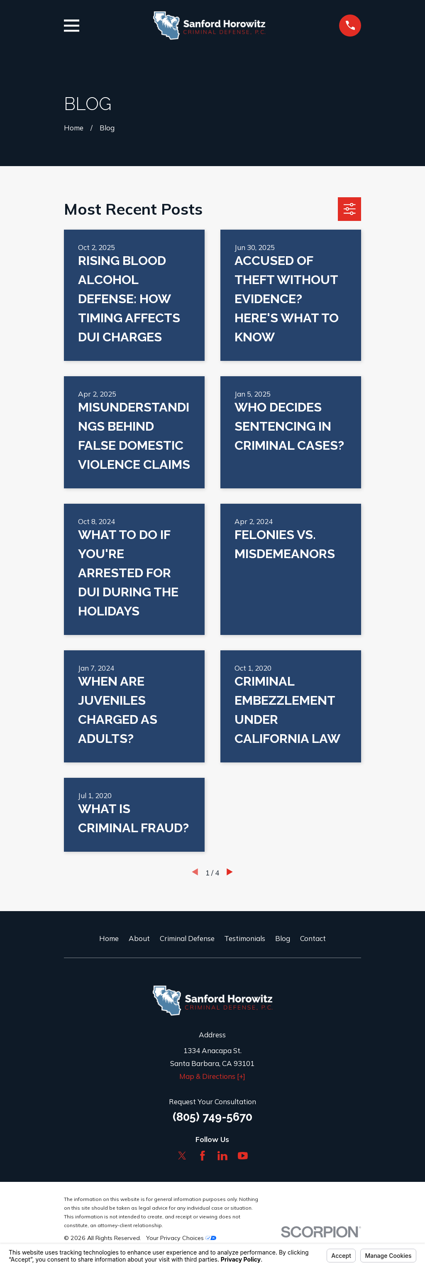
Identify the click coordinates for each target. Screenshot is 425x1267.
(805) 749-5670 (212, 1116)
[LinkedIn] (222, 1156)
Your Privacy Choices (181, 1238)
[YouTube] (243, 1156)
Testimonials (244, 938)
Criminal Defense (187, 938)
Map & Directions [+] (212, 1076)
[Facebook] (203, 1156)
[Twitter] (182, 1156)
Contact (313, 938)
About (139, 938)
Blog (282, 938)
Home (109, 938)
